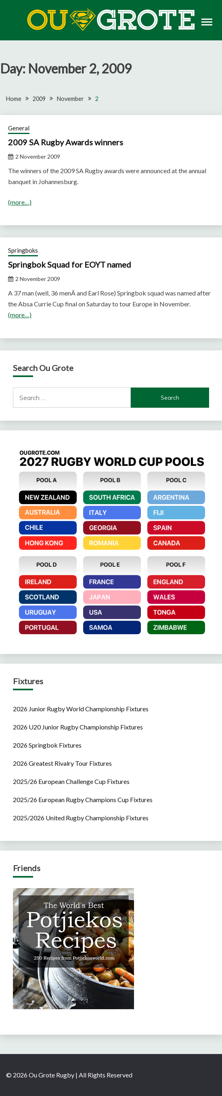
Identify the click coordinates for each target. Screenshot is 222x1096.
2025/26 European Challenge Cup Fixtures (71, 781)
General (18, 128)
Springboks (23, 250)
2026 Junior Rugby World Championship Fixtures (81, 709)
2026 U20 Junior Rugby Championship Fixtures (78, 727)
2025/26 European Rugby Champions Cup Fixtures (83, 799)
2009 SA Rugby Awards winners (65, 142)
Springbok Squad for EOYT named (69, 264)
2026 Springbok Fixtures (47, 745)
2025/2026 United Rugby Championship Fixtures (81, 817)
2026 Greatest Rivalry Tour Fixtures (62, 763)
